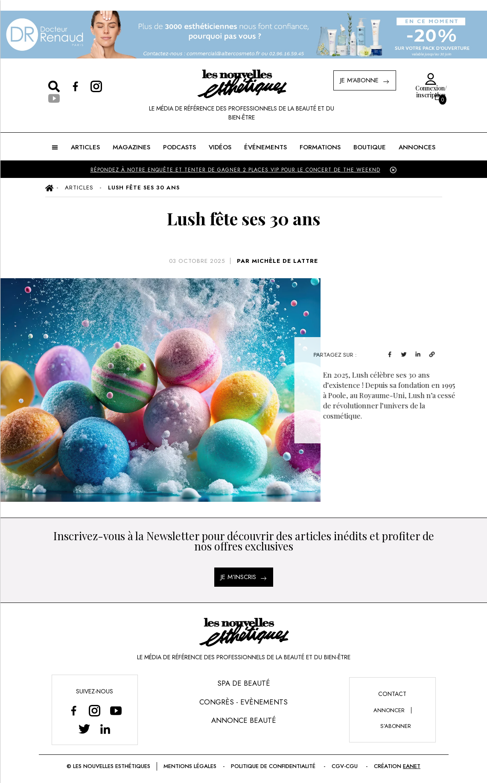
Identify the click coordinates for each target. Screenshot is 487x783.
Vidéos (220, 147)
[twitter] (421, 353)
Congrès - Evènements (243, 702)
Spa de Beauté (243, 683)
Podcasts (179, 147)
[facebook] (407, 353)
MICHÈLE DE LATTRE (285, 261)
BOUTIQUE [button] (369, 147)
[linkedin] (436, 353)
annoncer (389, 710)
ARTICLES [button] (85, 147)
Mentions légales (189, 766)
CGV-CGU (345, 766)
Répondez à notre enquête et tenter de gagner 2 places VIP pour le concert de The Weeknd (235, 170)
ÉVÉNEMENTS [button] (265, 147)
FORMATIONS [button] (320, 147)
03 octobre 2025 (197, 261)
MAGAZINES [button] (131, 147)
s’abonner (395, 726)
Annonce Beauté (243, 720)
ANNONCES (417, 147)
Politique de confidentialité (274, 766)
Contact (392, 694)
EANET (411, 766)
